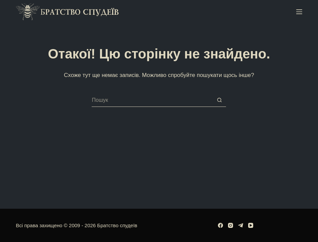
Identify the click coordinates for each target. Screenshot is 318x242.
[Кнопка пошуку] (219, 100)
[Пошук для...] (152, 100)
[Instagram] (230, 225)
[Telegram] (240, 225)
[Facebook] (220, 225)
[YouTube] (250, 225)
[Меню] (299, 12)
